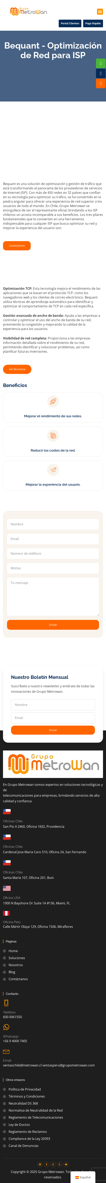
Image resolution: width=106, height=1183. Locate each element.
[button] (100, 12)
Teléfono (9, 1012)
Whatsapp (10, 1036)
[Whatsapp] (6, 1027)
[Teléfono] (6, 1003)
